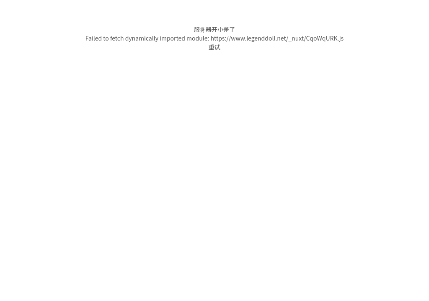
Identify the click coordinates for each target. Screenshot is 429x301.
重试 (214, 47)
